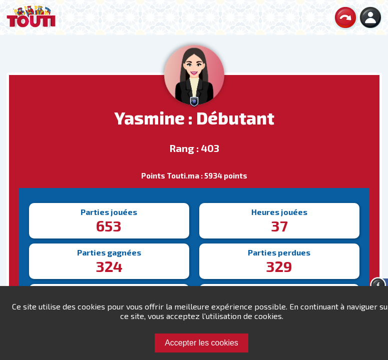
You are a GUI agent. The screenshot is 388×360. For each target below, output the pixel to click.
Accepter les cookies (201, 342)
